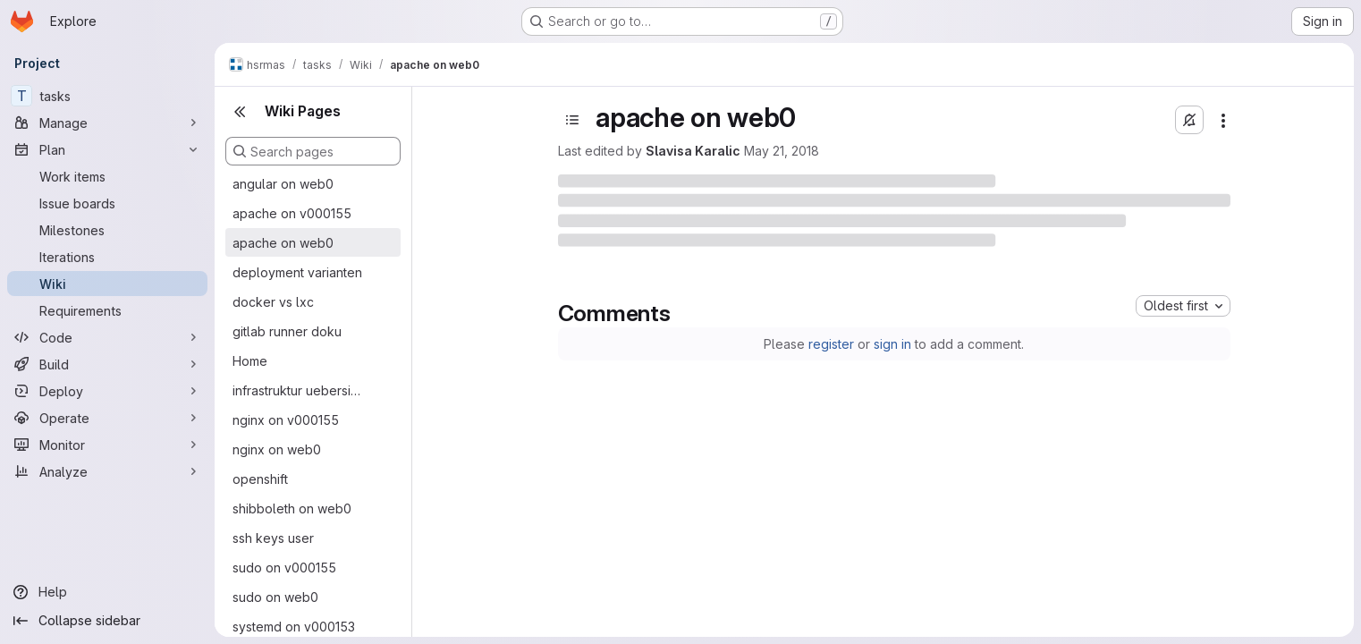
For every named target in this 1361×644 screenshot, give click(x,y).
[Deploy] (107, 390)
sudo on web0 (275, 597)
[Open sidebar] (572, 120)
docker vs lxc (273, 301)
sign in (892, 344)
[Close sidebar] (239, 111)
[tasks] (107, 95)
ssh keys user (273, 538)
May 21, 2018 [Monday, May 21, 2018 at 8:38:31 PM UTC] (781, 150)
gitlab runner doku (287, 331)
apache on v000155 (291, 213)
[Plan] (107, 149)
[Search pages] (313, 151)
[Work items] (107, 176)
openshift (260, 479)
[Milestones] (107, 229)
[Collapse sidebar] (107, 620)
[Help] (107, 592)
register (831, 344)
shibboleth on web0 (291, 508)
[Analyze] (107, 471)
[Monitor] (107, 444)
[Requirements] (107, 310)
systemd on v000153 (293, 626)
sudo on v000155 (284, 567)
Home (249, 361)
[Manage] (107, 122)
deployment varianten (297, 272)
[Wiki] (107, 283)
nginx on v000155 (285, 420)
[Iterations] (107, 256)
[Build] (107, 364)
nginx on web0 (276, 449)
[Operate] (107, 417)
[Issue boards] (107, 203)
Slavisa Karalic (693, 150)
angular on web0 (283, 183)
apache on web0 (283, 242)
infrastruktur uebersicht (298, 390)
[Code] (107, 337)
